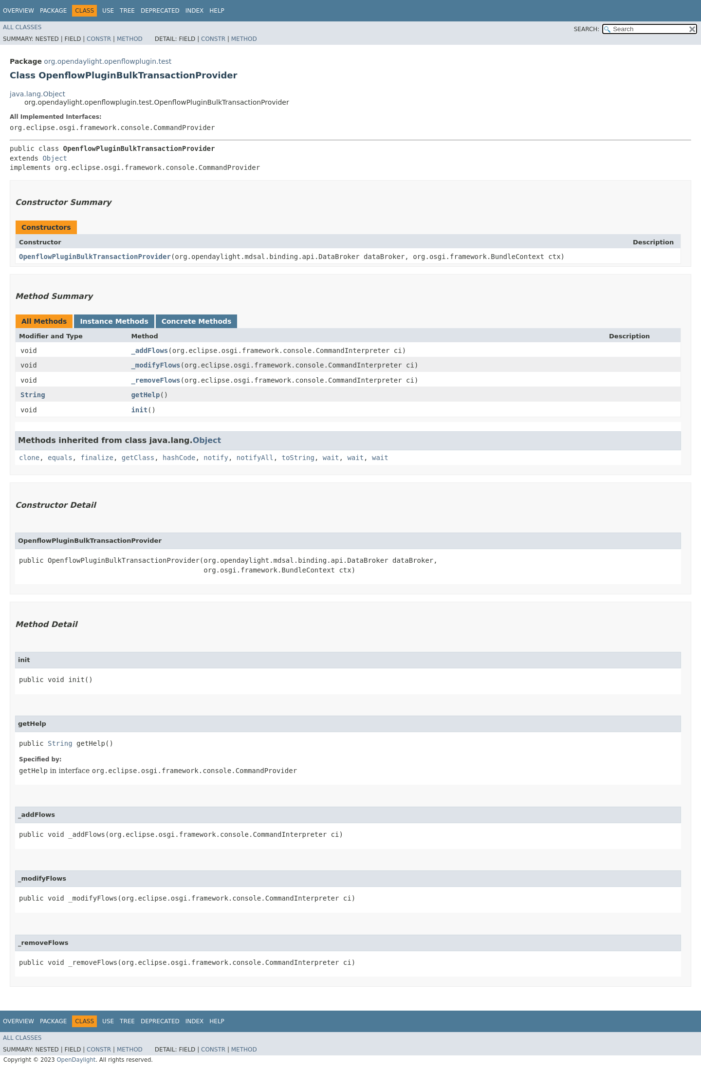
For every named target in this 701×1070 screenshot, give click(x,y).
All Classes (22, 27)
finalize (96, 457)
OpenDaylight (75, 1059)
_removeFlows (155, 380)
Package (53, 10)
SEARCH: (587, 29)
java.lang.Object (37, 94)
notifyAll (255, 457)
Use (108, 10)
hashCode (179, 457)
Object (54, 158)
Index (194, 10)
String (32, 395)
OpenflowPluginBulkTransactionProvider (95, 256)
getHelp (145, 395)
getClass (138, 457)
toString (298, 457)
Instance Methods (114, 321)
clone (29, 457)
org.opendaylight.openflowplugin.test (107, 61)
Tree (127, 10)
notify (215, 457)
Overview (18, 10)
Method (130, 39)
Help (216, 10)
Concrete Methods (197, 321)
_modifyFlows (155, 365)
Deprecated (160, 10)
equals (60, 457)
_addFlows (149, 350)
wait (331, 457)
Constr (99, 39)
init (139, 410)
